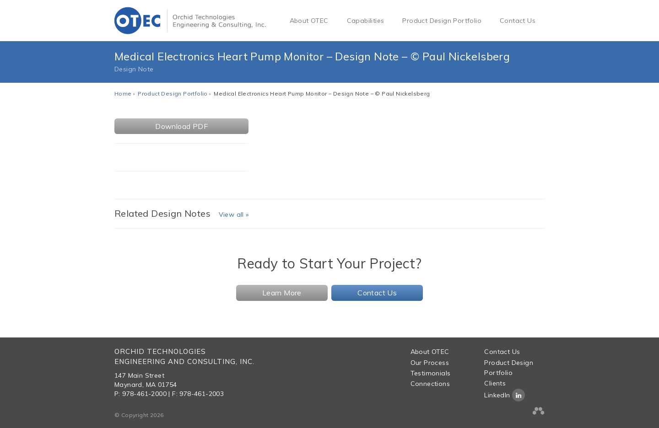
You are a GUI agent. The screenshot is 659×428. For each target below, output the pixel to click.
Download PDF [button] (181, 126)
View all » (234, 214)
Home (123, 93)
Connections (430, 384)
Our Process (430, 362)
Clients (495, 383)
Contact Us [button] (377, 292)
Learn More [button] (282, 292)
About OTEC (309, 20)
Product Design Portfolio (441, 20)
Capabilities (365, 20)
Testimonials (431, 373)
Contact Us (517, 20)
